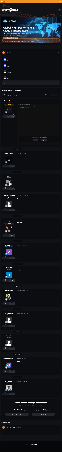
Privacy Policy (31, 442)
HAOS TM (9, 268)
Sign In (35, 140)
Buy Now (31, 40)
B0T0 (9, 176)
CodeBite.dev (34, 444)
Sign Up (44, 140)
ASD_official (9, 313)
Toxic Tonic (9, 290)
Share (47, 94)
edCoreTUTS (9, 153)
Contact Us (37, 442)
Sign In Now (43, 414)
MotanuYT (8, 245)
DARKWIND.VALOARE (9, 196)
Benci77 (9, 336)
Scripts (16, 95)
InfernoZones (8, 101)
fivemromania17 (9, 358)
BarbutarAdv (8, 220)
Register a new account (17, 414)
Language (24, 442)
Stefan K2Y (9, 381)
